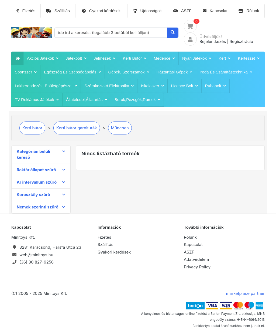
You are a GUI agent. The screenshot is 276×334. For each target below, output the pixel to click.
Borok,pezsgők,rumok (137, 99)
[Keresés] (172, 33)
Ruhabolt (215, 86)
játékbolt (76, 58)
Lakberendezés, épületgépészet (46, 86)
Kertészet (248, 58)
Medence (164, 58)
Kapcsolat (215, 11)
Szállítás (58, 11)
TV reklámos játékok (37, 99)
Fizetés (25, 11)
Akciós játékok (42, 58)
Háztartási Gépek (174, 72)
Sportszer (26, 72)
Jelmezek (104, 58)
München (120, 127)
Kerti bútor (134, 58)
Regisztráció (241, 41)
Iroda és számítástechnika (225, 72)
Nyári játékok (196, 58)
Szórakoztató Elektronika (109, 86)
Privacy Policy (197, 266)
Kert (225, 58)
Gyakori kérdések (101, 11)
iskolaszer (152, 86)
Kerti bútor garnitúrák (76, 127)
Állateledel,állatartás (86, 99)
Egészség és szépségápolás (72, 72)
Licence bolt (184, 86)
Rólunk (249, 11)
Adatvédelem (196, 259)
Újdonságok (147, 11)
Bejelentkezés (212, 41)
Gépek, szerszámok (128, 72)
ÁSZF (182, 11)
